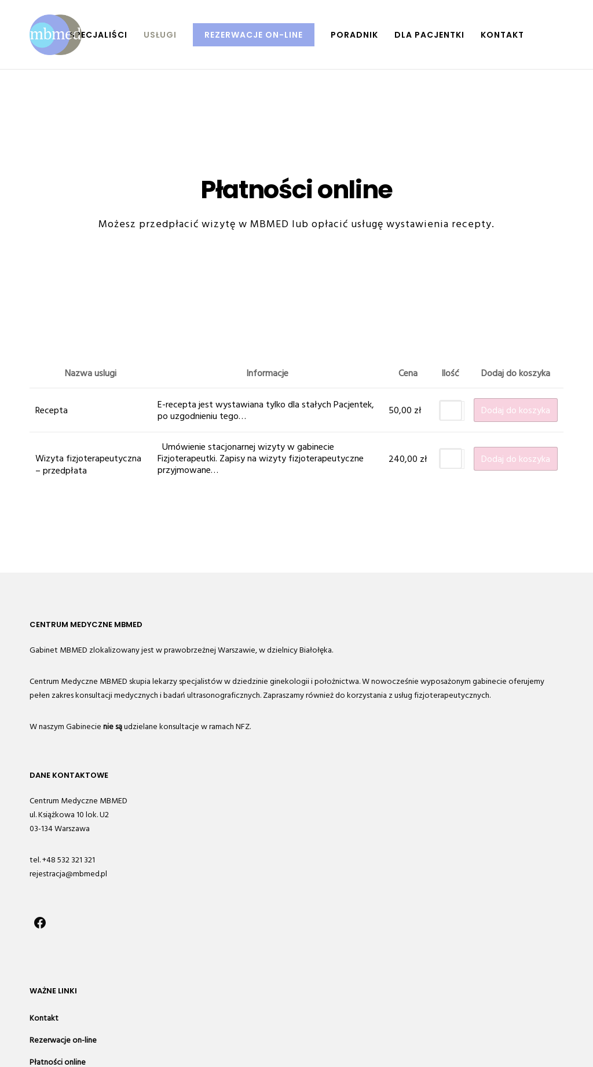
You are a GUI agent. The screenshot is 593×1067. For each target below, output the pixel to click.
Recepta (51, 410)
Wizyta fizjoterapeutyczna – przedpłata (88, 464)
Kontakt (44, 1018)
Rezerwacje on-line (63, 1040)
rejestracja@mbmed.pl (68, 873)
